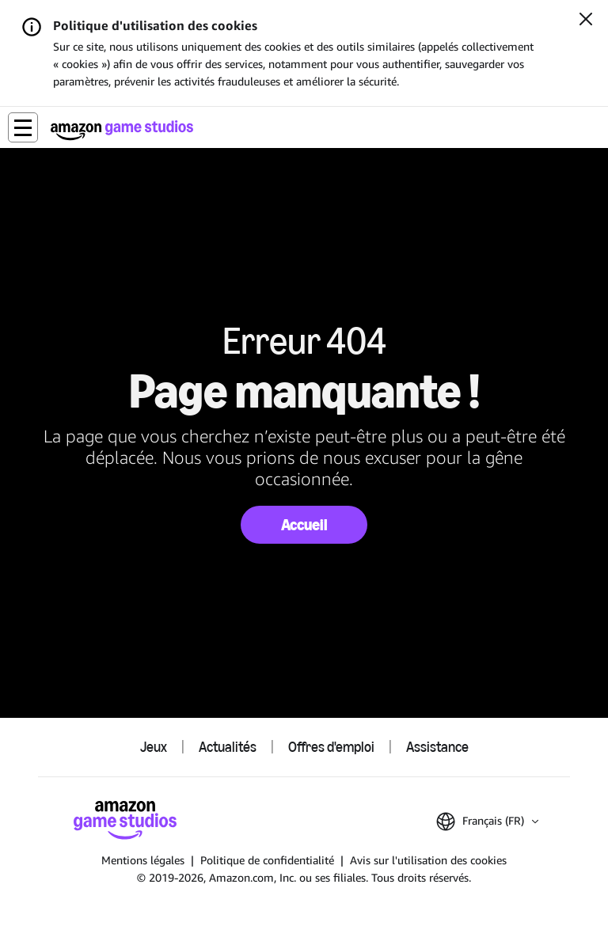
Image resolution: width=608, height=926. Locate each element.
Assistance (437, 747)
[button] (23, 127)
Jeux (153, 747)
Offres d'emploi (331, 747)
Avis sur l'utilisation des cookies (428, 860)
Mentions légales (142, 860)
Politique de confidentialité (267, 860)
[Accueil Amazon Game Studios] (122, 130)
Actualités (227, 747)
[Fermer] (586, 20)
